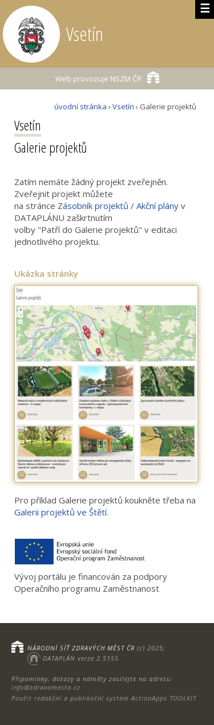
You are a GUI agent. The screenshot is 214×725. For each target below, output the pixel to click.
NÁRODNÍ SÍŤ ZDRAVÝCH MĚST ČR (81, 648)
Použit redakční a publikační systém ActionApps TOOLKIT (103, 698)
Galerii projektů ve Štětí (60, 512)
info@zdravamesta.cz (45, 687)
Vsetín (123, 106)
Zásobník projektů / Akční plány (118, 205)
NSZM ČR (107, 77)
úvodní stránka (80, 106)
